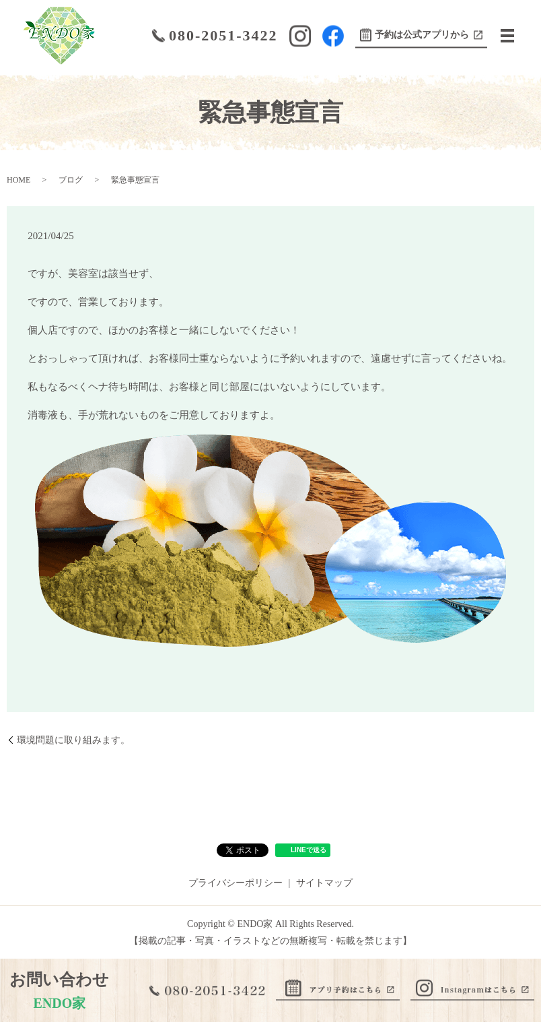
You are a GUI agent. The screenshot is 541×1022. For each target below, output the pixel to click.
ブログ (71, 180)
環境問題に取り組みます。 (73, 740)
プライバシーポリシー (235, 883)
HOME (18, 180)
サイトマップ (324, 883)
